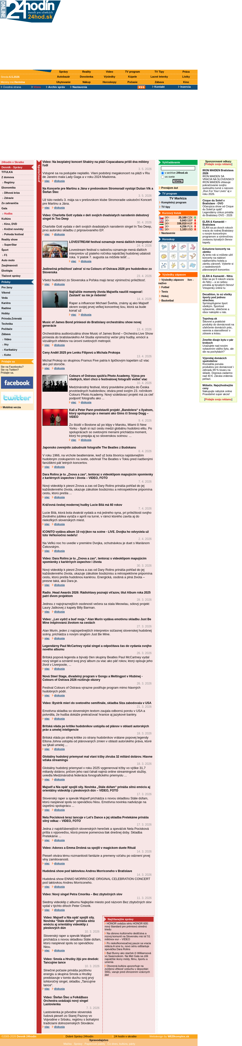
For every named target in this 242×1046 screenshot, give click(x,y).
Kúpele (132, 76)
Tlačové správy (10, 275)
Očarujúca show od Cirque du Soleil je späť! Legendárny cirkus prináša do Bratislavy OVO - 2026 (218, 208)
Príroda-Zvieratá (11, 318)
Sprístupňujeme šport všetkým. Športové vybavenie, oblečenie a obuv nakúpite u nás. (217, 303)
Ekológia (6, 270)
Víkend (5, 292)
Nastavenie (167, 233)
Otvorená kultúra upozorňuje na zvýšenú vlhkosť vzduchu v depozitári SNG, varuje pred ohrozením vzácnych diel (127, 970)
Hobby (5, 313)
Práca (186, 71)
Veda (4, 297)
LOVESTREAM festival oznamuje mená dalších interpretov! (110, 242)
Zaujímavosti (9, 265)
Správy (63, 71)
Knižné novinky (12, 229)
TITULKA (7, 172)
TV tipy (164, 206)
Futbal (164, 287)
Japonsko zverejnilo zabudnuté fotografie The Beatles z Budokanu (89, 447)
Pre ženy (6, 287)
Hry (5, 344)
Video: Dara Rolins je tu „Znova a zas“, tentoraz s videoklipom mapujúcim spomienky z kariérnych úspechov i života (94, 560)
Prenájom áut (168, 187)
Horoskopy (110, 82)
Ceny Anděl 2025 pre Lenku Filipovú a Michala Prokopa (81, 352)
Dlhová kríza (11, 192)
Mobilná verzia (11, 407)
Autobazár (63, 76)
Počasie (132, 82)
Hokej (163, 296)
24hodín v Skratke (12, 162)
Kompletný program (172, 202)
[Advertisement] (130, 35)
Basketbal (166, 300)
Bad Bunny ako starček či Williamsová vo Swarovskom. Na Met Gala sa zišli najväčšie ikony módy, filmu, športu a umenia (128, 957)
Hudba (7, 213)
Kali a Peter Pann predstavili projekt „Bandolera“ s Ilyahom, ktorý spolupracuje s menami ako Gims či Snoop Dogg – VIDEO (111, 413)
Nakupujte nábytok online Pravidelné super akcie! (217, 390)
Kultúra (6, 218)
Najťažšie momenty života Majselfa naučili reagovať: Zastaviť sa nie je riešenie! (106, 293)
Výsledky (109, 76)
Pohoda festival (13, 234)
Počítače (6, 328)
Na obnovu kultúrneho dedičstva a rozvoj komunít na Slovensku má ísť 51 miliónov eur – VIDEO (127, 936)
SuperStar (9, 244)
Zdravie (8, 197)
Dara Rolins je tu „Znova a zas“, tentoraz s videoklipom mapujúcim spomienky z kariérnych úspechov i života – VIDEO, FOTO (97, 476)
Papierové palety (95, 1043)
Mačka (67, 1043)
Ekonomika (8, 187)
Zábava (159, 82)
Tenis (163, 291)
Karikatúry (9, 349)
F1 (4, 255)
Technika (7, 323)
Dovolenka (86, 76)
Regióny (8, 182)
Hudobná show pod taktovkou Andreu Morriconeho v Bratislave (87, 871)
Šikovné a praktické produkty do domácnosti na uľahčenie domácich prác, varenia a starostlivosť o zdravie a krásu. (218, 326)
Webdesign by (169, 1036)
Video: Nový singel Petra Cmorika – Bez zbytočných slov (82, 894)
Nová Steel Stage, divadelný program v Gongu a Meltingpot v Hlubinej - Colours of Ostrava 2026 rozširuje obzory (92, 678)
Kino (186, 82)
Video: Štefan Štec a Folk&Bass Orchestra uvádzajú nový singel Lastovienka (65, 1001)
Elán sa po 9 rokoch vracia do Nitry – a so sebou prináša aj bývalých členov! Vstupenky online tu (218, 282)
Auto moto (8, 260)
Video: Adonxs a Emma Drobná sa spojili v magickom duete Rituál (89, 848)
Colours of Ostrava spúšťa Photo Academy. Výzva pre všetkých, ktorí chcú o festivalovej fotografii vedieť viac (108, 377)
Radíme (6, 308)
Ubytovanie (63, 82)
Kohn (6, 354)
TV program (132, 71)
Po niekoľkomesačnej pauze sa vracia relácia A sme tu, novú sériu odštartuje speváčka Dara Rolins (128, 946)
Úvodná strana (11, 86)
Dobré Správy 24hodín (78, 1036)
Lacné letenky (159, 76)
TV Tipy (159, 71)
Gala (4, 208)
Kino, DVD (9, 223)
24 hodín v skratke (124, 1036)
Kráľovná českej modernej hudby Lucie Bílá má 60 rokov (82, 505)
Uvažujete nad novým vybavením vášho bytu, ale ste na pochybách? (218, 345)
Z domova (7, 177)
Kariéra (6, 302)
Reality (86, 71)
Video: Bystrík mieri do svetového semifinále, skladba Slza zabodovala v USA (96, 703)
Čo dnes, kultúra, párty (121, 1043)
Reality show (9, 239)
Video (109, 71)
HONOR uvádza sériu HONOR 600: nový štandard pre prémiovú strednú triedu (126, 926)
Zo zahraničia (9, 203)
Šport (4, 249)
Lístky (186, 76)
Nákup (86, 82)
